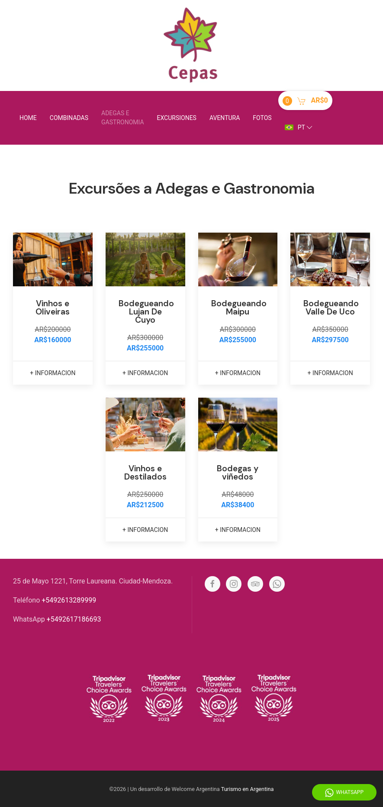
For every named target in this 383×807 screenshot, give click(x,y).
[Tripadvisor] (255, 584)
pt (299, 127)
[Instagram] (233, 584)
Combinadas (69, 117)
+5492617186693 (74, 619)
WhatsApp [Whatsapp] (344, 792)
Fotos (262, 117)
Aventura (224, 117)
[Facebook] (212, 584)
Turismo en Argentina (247, 789)
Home (28, 117)
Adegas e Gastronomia (122, 118)
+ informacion (52, 372)
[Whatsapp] (277, 584)
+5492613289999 (69, 600)
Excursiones (176, 117)
